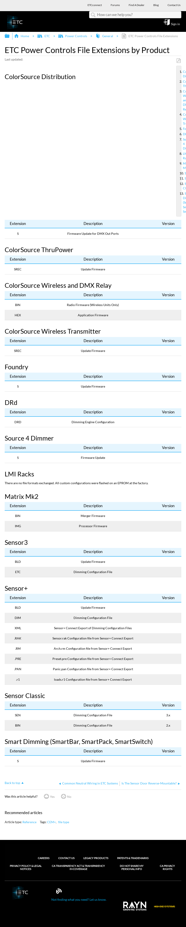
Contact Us (66, 858)
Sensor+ (181, 178)
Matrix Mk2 (181, 165)
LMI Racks (181, 155)
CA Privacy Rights (167, 867)
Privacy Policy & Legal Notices (26, 867)
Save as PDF (178, 60)
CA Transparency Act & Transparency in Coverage (78, 867)
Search (93, 15)
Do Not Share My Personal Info (132, 867)
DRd (181, 134)
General (105, 36)
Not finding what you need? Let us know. (78, 899)
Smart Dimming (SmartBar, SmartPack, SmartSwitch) (181, 202)
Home (22, 36)
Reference (29, 822)
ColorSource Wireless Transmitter (181, 119)
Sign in (175, 24)
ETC (44, 36)
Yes (52, 796)
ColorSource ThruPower (181, 83)
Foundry (181, 129)
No (69, 796)
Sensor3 (181, 173)
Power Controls (73, 36)
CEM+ (51, 822)
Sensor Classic (181, 186)
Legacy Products (95, 858)
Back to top (12, 783)
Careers (43, 858)
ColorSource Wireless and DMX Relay (181, 100)
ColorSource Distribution (181, 73)
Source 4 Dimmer (181, 144)
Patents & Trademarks (132, 858)
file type (63, 822)
